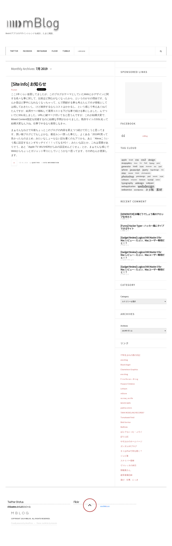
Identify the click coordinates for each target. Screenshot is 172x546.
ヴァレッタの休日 (128, 465)
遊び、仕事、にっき (129, 480)
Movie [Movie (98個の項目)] (130, 173)
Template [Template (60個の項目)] (134, 180)
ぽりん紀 (124, 436)
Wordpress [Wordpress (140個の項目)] (138, 189)
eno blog (124, 374)
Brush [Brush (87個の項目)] (131, 160)
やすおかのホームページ (131, 441)
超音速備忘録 (126, 475)
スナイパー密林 (127, 460)
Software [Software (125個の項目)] (125, 180)
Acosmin (54, 523)
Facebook (27, 51)
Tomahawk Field (127, 417)
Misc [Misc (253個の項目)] (123, 173)
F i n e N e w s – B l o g (129, 379)
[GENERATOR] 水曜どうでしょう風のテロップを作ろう (141, 215)
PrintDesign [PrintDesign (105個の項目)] (140, 176)
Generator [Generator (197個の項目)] (126, 166)
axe (124, 245)
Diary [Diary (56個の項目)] (135, 163)
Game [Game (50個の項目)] (158, 163)
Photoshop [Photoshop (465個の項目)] (127, 176)
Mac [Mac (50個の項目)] (162, 170)
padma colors (126, 408)
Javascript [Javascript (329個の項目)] (135, 169)
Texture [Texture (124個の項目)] (142, 180)
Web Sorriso (125, 422)
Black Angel (125, 364)
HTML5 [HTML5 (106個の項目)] (135, 166)
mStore (123, 393)
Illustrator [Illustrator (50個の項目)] (149, 166)
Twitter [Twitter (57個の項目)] (158, 180)
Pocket (14, 90)
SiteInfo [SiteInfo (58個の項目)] (155, 176)
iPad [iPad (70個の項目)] (160, 166)
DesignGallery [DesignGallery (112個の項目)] (126, 163)
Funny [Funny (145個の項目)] (151, 163)
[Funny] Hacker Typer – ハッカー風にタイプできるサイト (142, 227)
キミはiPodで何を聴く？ (131, 451)
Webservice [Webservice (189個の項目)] (126, 189)
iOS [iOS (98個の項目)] (155, 166)
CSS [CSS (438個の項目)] (137, 159)
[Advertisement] (143, 97)
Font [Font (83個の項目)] (145, 163)
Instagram (42, 51)
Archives (124, 326)
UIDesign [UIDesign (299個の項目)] (139, 183)
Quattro (36, 162)
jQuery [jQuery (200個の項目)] (145, 169)
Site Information (51, 162)
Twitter (14, 51)
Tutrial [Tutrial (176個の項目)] (150, 179)
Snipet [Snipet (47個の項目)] (161, 176)
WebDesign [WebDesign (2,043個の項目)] (146, 186)
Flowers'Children (127, 384)
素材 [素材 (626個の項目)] (159, 189)
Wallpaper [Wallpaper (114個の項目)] (150, 183)
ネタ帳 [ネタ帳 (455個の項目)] (150, 189)
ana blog (124, 360)
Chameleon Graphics (129, 369)
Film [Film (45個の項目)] (141, 163)
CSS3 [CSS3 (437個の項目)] (143, 159)
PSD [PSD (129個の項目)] (148, 176)
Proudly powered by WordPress (22, 523)
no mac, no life (126, 398)
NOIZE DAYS (125, 403)
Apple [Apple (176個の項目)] (124, 159)
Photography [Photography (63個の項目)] (146, 173)
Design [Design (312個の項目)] (151, 159)
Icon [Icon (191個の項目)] (142, 166)
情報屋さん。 (126, 470)
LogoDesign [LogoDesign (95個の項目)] (154, 170)
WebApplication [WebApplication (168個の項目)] (128, 186)
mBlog (145, 136)
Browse (81, 51)
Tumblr (66, 51)
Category (124, 297)
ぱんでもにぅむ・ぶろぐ (131, 432)
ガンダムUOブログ (128, 446)
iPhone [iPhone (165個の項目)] (124, 169)
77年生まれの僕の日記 (130, 355)
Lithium (123, 388)
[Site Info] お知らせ (28, 84)
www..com (105, 506)
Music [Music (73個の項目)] (137, 173)
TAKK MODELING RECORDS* (132, 412)
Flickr (55, 51)
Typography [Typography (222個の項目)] (127, 183)
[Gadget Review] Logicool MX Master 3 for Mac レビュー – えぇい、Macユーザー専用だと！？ (142, 240)
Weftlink (124, 427)
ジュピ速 (124, 456)
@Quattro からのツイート (19, 507)
